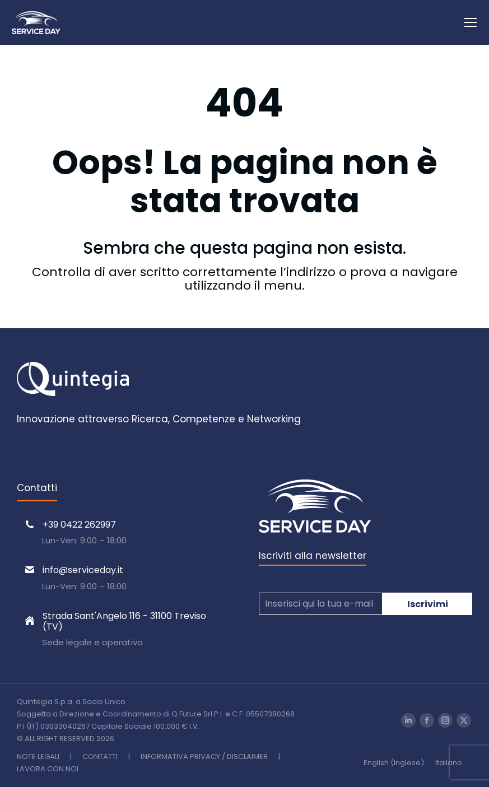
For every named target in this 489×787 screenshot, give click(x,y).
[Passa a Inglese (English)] (394, 763)
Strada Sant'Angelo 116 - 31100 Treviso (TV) (124, 621)
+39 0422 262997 (79, 524)
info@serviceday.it (83, 570)
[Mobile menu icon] (470, 22)
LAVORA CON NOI (47, 768)
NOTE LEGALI (38, 756)
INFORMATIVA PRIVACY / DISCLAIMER (204, 756)
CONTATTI (100, 756)
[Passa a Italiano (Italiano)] (449, 763)
